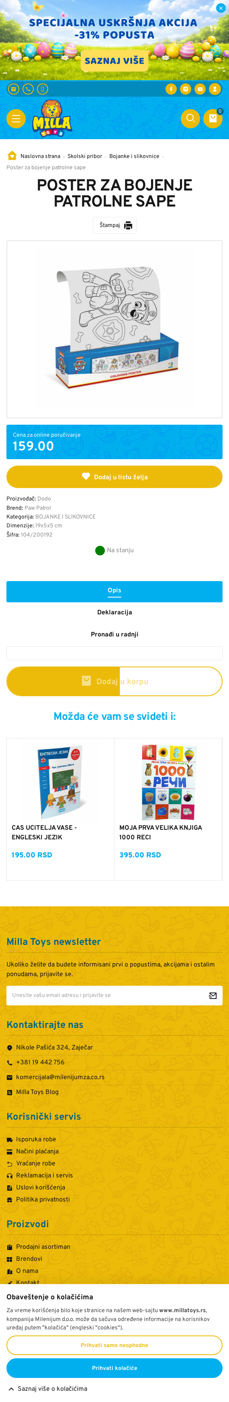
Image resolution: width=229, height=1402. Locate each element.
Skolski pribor (84, 156)
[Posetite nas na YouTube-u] (200, 89)
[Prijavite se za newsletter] (213, 995)
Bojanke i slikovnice (134, 156)
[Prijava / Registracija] (215, 89)
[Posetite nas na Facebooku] (171, 89)
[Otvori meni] (16, 118)
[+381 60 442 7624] (42, 89)
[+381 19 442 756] (28, 89)
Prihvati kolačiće (114, 1368)
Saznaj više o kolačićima (52, 1389)
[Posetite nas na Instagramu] (185, 89)
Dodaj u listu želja (114, 476)
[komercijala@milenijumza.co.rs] (13, 89)
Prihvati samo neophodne (114, 1345)
